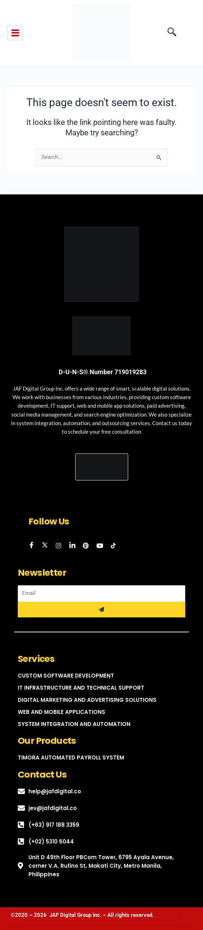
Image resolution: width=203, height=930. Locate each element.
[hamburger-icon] (15, 33)
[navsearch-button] (169, 33)
